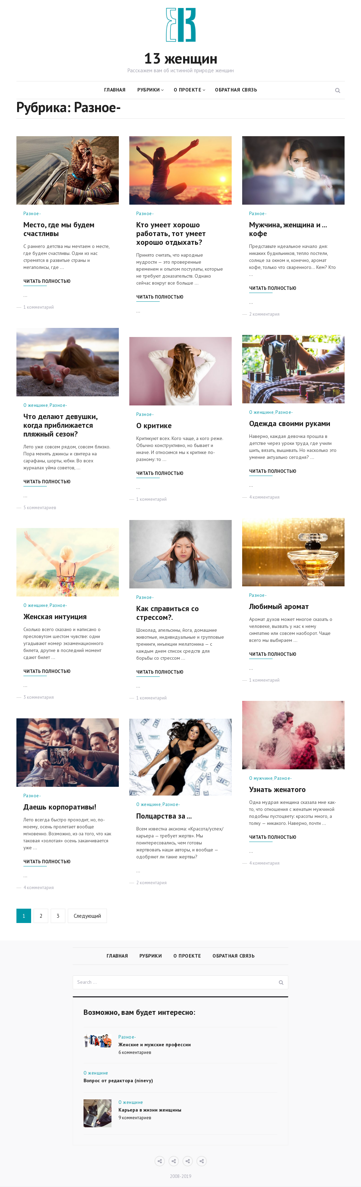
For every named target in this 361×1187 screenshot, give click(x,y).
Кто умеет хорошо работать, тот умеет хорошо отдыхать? (171, 233)
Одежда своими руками (289, 423)
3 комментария (38, 697)
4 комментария (264, 497)
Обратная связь (236, 89)
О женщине (35, 405)
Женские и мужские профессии (154, 1045)
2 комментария (264, 313)
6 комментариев (134, 1052)
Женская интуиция (55, 616)
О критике (154, 425)
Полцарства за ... (164, 815)
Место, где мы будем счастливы (58, 228)
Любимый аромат (279, 606)
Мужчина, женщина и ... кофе (287, 228)
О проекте (188, 89)
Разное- (32, 213)
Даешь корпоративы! (59, 806)
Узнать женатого (277, 789)
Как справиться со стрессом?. (167, 612)
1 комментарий (38, 306)
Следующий (87, 915)
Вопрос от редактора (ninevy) (118, 1081)
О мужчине (261, 778)
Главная (115, 89)
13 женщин (180, 57)
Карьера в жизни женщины (149, 1110)
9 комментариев (134, 1118)
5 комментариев (39, 507)
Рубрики (148, 89)
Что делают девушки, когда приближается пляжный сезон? (60, 424)
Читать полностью (47, 281)
